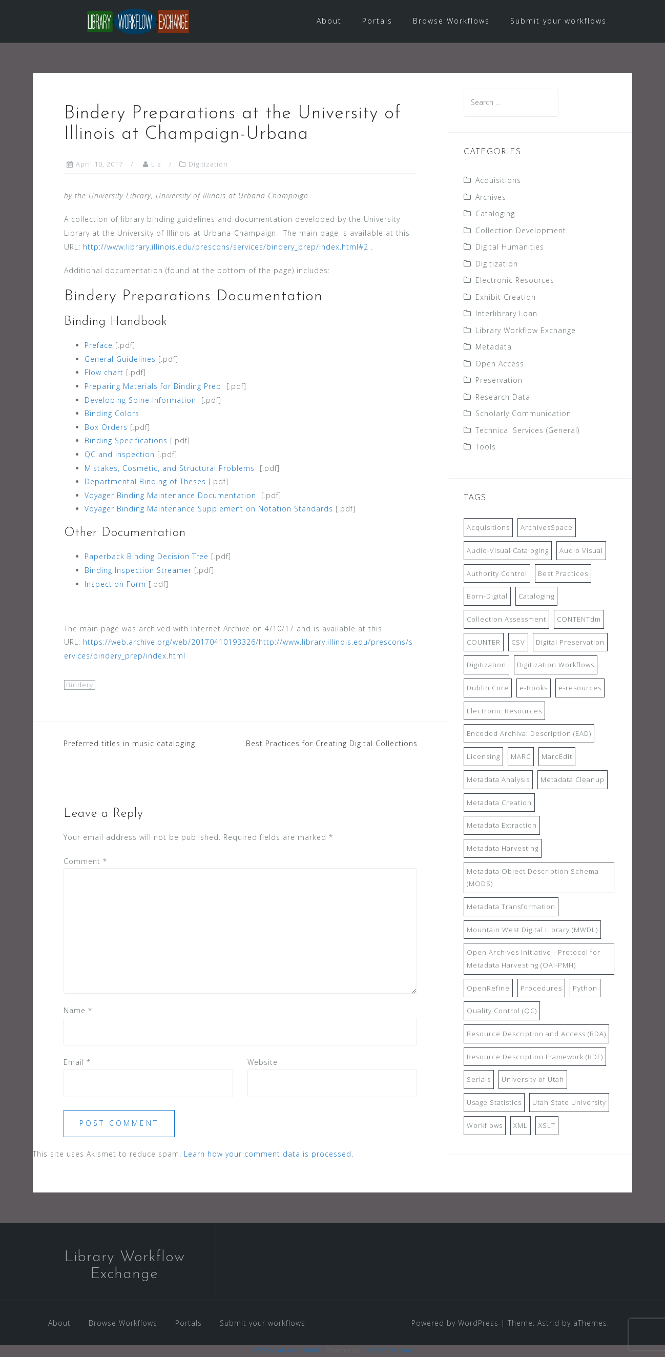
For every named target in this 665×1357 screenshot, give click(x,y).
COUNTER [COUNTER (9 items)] (484, 642)
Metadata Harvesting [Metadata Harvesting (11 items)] (502, 849)
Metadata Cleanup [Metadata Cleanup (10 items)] (573, 780)
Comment (85, 862)
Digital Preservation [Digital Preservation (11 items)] (570, 642)
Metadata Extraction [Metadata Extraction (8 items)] (502, 826)
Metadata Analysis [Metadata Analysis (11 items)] (498, 780)
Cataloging (495, 214)
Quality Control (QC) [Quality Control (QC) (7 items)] (502, 1011)
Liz (156, 165)
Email (77, 1063)
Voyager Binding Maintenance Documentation (170, 496)
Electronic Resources (514, 281)
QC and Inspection (120, 455)
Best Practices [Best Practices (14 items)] (563, 574)
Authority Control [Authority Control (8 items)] (497, 574)
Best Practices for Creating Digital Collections (332, 744)
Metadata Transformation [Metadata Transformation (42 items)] (511, 907)
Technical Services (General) (527, 431)
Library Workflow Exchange (525, 331)
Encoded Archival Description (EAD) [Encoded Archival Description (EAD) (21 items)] (529, 734)
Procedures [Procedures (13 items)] (541, 988)
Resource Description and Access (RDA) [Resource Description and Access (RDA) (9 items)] (536, 1034)
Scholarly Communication (523, 414)
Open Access (499, 364)
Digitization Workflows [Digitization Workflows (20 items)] (555, 665)
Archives (490, 197)
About (329, 21)
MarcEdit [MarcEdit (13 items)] (557, 757)
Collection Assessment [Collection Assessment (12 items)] (506, 620)
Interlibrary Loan (506, 314)
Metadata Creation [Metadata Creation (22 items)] (499, 803)
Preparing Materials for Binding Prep (153, 387)
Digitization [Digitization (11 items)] (486, 665)
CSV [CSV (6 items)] (518, 642)
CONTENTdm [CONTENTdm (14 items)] (579, 620)
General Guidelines (120, 359)
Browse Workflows (451, 21)
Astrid (548, 1323)
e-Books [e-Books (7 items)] (533, 688)
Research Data (502, 397)
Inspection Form (115, 584)
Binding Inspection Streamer (138, 571)
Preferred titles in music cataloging (129, 744)
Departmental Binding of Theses (145, 482)
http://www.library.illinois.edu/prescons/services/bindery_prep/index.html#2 (225, 247)
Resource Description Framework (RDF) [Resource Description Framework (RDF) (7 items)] (535, 1057)
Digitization (208, 165)
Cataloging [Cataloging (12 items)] (536, 597)
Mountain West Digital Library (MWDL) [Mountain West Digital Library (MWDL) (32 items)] (532, 930)
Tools (485, 448)
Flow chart (104, 373)
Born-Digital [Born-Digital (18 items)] (487, 597)
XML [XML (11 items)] (520, 1125)
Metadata (493, 348)
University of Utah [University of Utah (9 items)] (533, 1080)
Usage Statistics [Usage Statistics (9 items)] (494, 1103)
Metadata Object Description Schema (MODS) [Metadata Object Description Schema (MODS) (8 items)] (533, 878)
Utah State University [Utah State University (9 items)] (569, 1103)
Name (78, 1011)
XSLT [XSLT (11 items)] (546, 1125)
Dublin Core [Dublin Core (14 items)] (488, 688)
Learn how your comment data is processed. (269, 1155)
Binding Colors (112, 414)
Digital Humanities (509, 248)
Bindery (79, 685)
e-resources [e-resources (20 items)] (579, 688)
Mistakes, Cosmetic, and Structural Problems (170, 469)
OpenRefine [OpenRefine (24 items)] (488, 988)
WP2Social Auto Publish (289, 1351)
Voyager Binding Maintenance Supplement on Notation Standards (209, 510)
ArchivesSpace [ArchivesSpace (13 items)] (547, 528)
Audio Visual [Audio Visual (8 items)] (581, 551)
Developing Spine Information (140, 400)
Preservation (499, 381)
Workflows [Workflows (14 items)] (485, 1125)
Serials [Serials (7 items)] (479, 1080)
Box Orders (106, 428)
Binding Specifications (126, 441)
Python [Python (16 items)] (585, 988)
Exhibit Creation (505, 297)
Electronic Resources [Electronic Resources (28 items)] (504, 711)
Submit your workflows (558, 21)
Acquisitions (498, 181)
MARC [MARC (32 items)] (521, 757)
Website (262, 1063)
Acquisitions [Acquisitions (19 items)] (488, 528)
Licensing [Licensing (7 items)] (483, 757)
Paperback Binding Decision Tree (147, 557)
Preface (99, 346)
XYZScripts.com (389, 1351)
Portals (377, 21)
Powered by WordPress (454, 1323)
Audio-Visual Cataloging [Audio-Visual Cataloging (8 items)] (508, 551)
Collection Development (520, 231)
